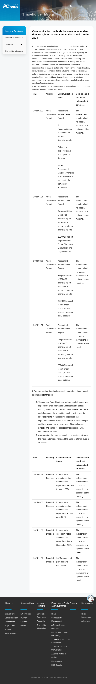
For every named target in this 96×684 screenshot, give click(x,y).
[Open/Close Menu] (90, 6)
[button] (90, 598)
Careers (73, 603)
